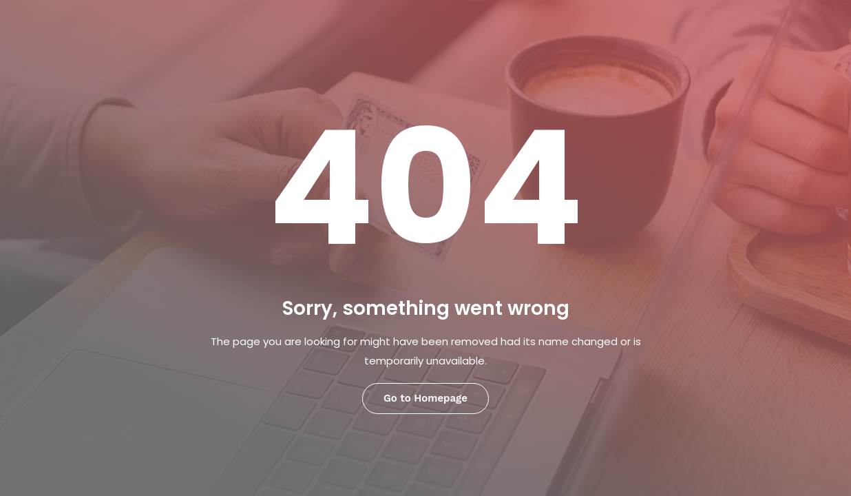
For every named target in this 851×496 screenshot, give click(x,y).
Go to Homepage (425, 398)
